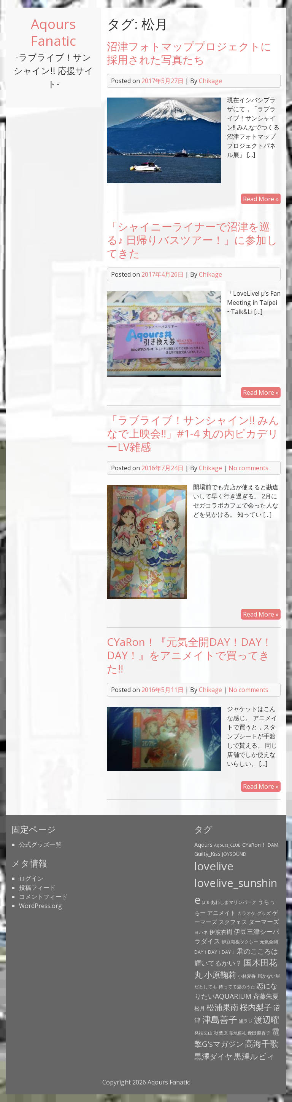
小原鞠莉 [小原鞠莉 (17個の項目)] (220, 974)
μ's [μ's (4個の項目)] (205, 902)
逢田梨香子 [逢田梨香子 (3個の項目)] (259, 1033)
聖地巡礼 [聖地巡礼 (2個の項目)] (237, 1033)
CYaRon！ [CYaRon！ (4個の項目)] (254, 844)
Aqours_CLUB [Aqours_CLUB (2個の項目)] (227, 845)
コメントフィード (43, 896)
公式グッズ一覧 (40, 844)
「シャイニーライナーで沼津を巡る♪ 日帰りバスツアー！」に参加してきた (192, 239)
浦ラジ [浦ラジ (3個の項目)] (245, 1021)
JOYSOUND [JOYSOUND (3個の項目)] (234, 854)
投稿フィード (37, 887)
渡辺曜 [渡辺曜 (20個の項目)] (266, 1019)
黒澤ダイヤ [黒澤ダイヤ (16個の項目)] (213, 1056)
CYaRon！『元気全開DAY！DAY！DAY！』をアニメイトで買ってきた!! (189, 655)
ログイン (31, 878)
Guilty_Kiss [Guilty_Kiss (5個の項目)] (207, 853)
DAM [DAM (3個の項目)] (273, 845)
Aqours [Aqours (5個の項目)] (203, 844)
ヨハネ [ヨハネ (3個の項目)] (201, 932)
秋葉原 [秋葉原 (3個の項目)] (221, 1033)
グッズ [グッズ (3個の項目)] (264, 913)
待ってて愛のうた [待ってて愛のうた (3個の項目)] (237, 986)
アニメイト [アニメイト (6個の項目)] (221, 912)
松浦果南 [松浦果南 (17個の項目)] (222, 1007)
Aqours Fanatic (53, 32)
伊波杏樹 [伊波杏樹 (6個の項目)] (220, 931)
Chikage (210, 81)
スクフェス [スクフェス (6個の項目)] (233, 922)
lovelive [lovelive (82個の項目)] (213, 866)
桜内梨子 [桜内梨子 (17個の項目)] (256, 1007)
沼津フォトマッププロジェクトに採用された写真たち (189, 53)
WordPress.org (40, 906)
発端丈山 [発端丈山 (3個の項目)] (203, 1033)
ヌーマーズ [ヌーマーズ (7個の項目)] (264, 922)
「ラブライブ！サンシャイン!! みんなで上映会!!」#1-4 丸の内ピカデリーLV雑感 (193, 433)
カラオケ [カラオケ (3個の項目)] (246, 913)
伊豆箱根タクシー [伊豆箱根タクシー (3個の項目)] (240, 942)
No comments (248, 468)
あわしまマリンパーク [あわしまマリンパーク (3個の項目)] (233, 902)
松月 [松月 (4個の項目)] (199, 1008)
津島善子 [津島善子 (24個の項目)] (219, 1019)
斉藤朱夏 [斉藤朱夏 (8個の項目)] (266, 996)
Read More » (261, 199)
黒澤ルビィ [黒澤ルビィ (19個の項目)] (254, 1056)
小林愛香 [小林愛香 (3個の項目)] (247, 976)
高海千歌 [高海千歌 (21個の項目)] (261, 1043)
